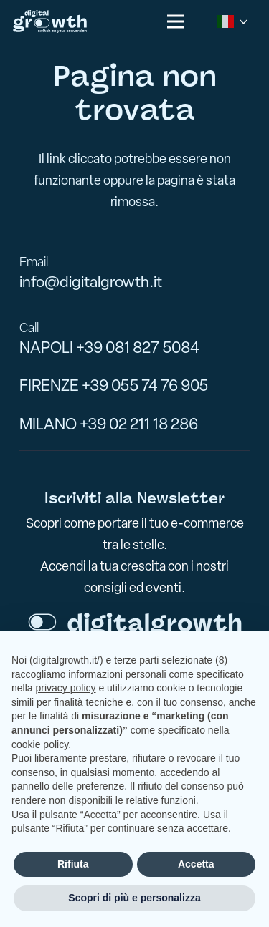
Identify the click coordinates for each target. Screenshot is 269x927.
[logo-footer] (134, 625)
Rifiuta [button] (73, 864)
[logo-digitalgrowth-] (50, 21)
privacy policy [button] (65, 688)
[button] (176, 21)
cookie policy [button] (39, 744)
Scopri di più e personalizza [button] (134, 897)
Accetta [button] (196, 864)
